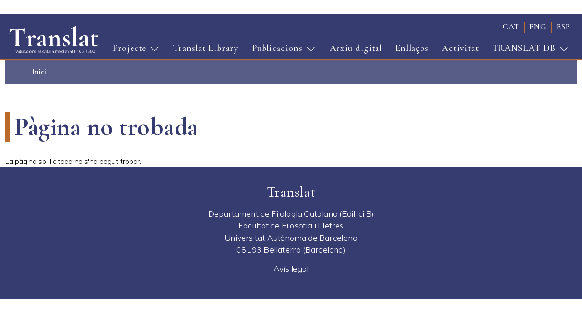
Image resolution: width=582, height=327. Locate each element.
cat (511, 26)
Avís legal (291, 268)
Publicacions (280, 51)
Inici (40, 72)
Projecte (133, 51)
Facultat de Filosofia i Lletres (290, 225)
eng (538, 26)
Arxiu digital (356, 48)
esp (563, 26)
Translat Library (205, 48)
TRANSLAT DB (527, 51)
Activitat (460, 48)
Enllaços (412, 48)
